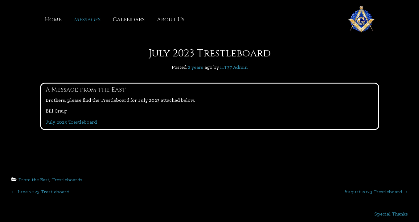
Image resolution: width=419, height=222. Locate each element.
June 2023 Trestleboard (40, 192)
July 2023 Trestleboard (210, 53)
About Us (170, 19)
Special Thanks (391, 214)
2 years (195, 67)
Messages (87, 19)
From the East (33, 180)
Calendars (129, 19)
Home (53, 19)
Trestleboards (66, 180)
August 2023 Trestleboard (376, 192)
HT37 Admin (234, 67)
